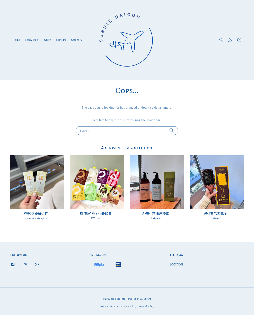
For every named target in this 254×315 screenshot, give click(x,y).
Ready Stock (32, 39)
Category (76, 39)
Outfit (47, 39)
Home (16, 39)
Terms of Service (109, 306)
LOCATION (176, 264)
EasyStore (145, 299)
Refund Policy (146, 306)
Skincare (61, 39)
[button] (221, 39)
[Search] (171, 130)
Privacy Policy (128, 306)
